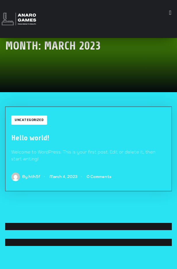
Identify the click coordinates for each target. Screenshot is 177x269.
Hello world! (30, 138)
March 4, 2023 (63, 176)
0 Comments (98, 176)
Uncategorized (29, 120)
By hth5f (25, 176)
